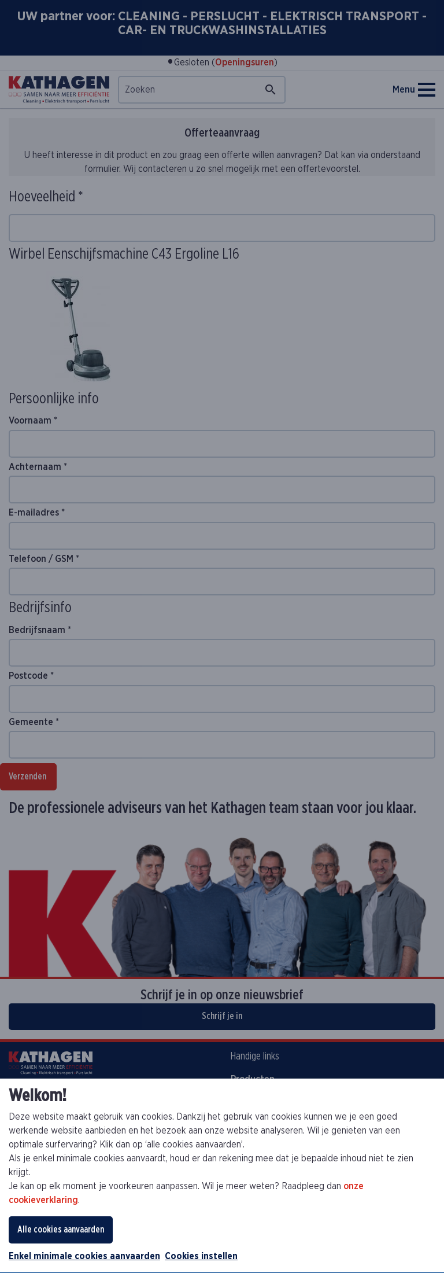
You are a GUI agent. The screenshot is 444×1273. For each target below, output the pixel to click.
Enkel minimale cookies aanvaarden (84, 1256)
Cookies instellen (201, 1256)
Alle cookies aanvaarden (60, 1229)
